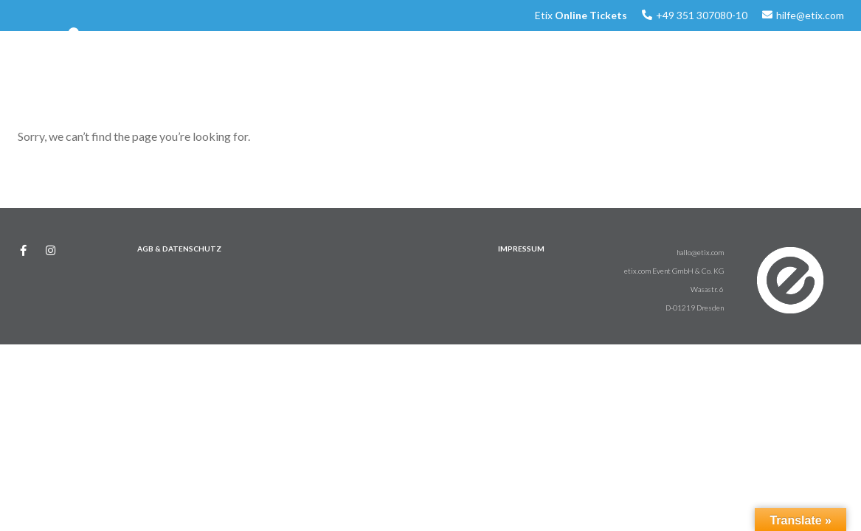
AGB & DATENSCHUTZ (179, 248)
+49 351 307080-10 (701, 15)
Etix (581, 15)
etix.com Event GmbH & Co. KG (674, 270)
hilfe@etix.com (810, 15)
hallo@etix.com (700, 252)
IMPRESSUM (521, 248)
